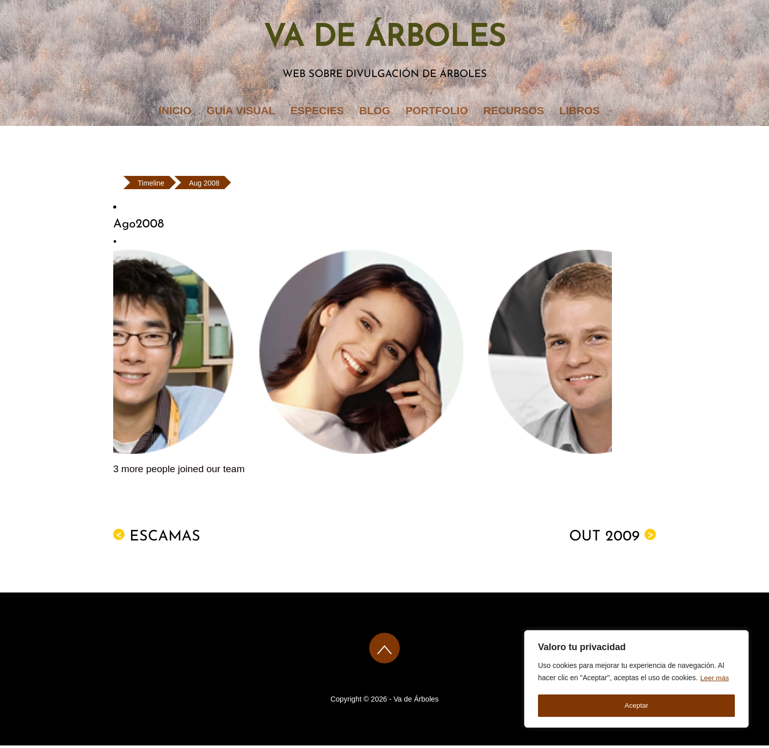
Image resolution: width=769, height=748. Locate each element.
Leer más (715, 680)
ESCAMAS (156, 539)
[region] (636, 680)
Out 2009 (612, 539)
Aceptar (636, 706)
